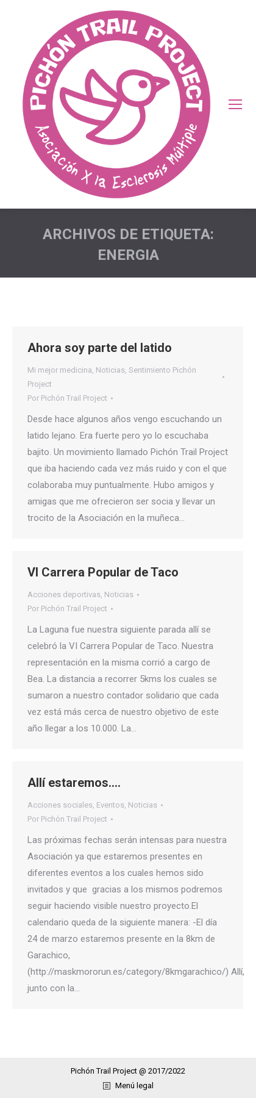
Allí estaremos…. (74, 782)
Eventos (110, 804)
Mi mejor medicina (59, 370)
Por (67, 398)
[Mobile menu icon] (235, 104)
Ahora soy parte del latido (99, 347)
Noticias (110, 370)
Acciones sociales (60, 804)
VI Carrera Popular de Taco (103, 572)
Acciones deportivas (64, 594)
